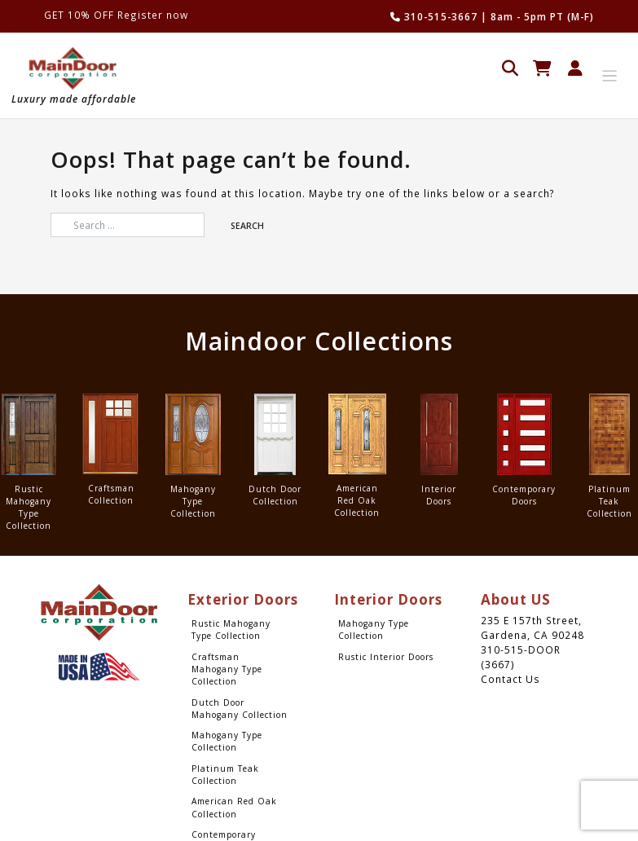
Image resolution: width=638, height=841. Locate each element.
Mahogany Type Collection (226, 741)
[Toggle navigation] (609, 76)
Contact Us (510, 678)
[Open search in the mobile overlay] (510, 66)
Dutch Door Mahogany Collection (239, 708)
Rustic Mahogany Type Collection (231, 629)
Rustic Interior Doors (385, 657)
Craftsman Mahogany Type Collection (226, 669)
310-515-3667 (433, 16)
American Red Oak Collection (234, 807)
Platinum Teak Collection (225, 774)
